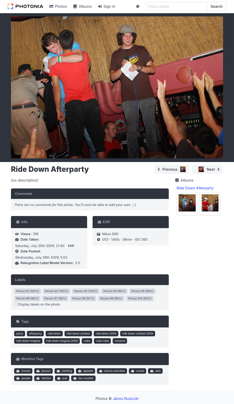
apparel (85, 371)
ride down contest (78, 333)
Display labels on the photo (37, 304)
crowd (137, 371)
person (43, 371)
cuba (87, 340)
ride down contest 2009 (137, 333)
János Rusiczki (126, 398)
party (19, 333)
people (22, 378)
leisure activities (111, 371)
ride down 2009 (106, 333)
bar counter (82, 378)
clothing (63, 371)
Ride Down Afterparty (195, 188)
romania (120, 340)
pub (61, 378)
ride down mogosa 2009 (62, 340)
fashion (43, 378)
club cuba (102, 340)
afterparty (35, 333)
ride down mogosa (28, 340)
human (22, 371)
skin (155, 371)
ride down (54, 333)
